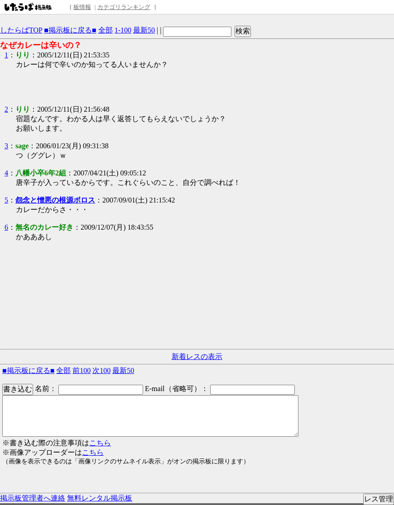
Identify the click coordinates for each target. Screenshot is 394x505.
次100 (101, 370)
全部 (105, 30)
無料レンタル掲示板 (99, 498)
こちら (100, 443)
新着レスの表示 (197, 356)
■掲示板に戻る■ (70, 30)
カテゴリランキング (123, 7)
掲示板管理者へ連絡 (32, 498)
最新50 (144, 30)
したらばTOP (21, 30)
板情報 (82, 7)
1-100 (123, 30)
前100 (81, 370)
